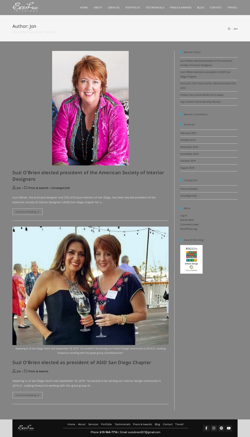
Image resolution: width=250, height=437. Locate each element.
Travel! (179, 424)
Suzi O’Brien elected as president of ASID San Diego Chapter (81, 362)
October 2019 (188, 140)
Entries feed (187, 220)
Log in (183, 215)
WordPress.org (188, 229)
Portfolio (106, 424)
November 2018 (189, 154)
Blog (157, 424)
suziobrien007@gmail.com (144, 432)
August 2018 (187, 167)
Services (93, 424)
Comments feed (189, 224)
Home (71, 424)
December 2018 (189, 147)
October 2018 (188, 160)
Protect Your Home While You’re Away (201, 95)
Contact (168, 424)
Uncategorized (60, 188)
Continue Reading (29, 211)
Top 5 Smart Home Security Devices (200, 101)
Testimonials (122, 424)
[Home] (229, 28)
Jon (236, 28)
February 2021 (188, 133)
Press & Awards (38, 188)
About (82, 424)
